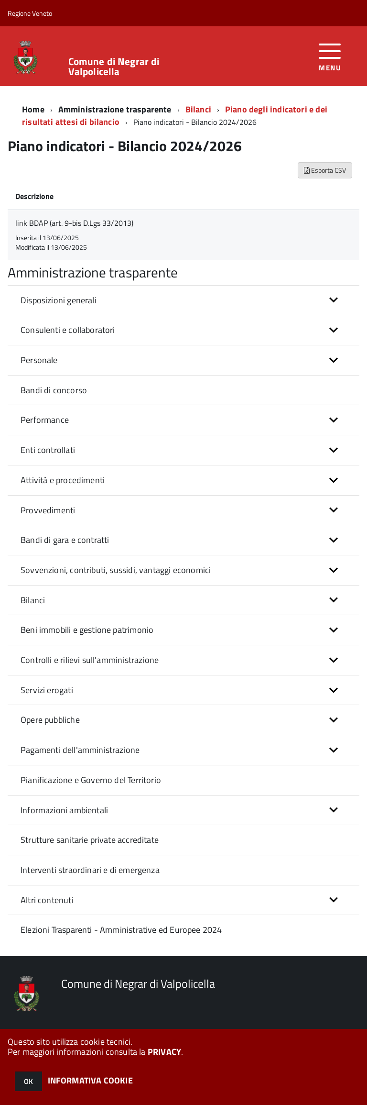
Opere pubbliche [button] (50, 719)
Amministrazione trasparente (115, 109)
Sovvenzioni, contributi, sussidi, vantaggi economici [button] (116, 570)
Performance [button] (45, 419)
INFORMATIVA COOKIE (90, 1080)
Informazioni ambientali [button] (64, 810)
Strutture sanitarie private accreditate (90, 839)
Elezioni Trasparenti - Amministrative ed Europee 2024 (121, 929)
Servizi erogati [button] (47, 690)
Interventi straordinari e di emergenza (90, 869)
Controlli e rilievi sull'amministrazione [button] (90, 659)
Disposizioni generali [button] (59, 300)
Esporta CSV (325, 170)
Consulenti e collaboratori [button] (68, 329)
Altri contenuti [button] (47, 900)
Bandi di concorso (54, 390)
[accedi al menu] (330, 56)
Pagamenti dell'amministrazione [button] (80, 749)
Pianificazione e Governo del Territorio (91, 780)
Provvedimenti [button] (48, 510)
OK (28, 1081)
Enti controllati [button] (48, 449)
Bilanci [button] (33, 600)
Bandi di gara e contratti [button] (65, 539)
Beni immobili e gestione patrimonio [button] (87, 629)
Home (33, 109)
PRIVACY (164, 1051)
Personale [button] (39, 360)
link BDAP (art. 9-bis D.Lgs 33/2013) (74, 223)
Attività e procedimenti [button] (63, 480)
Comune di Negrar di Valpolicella (114, 66)
